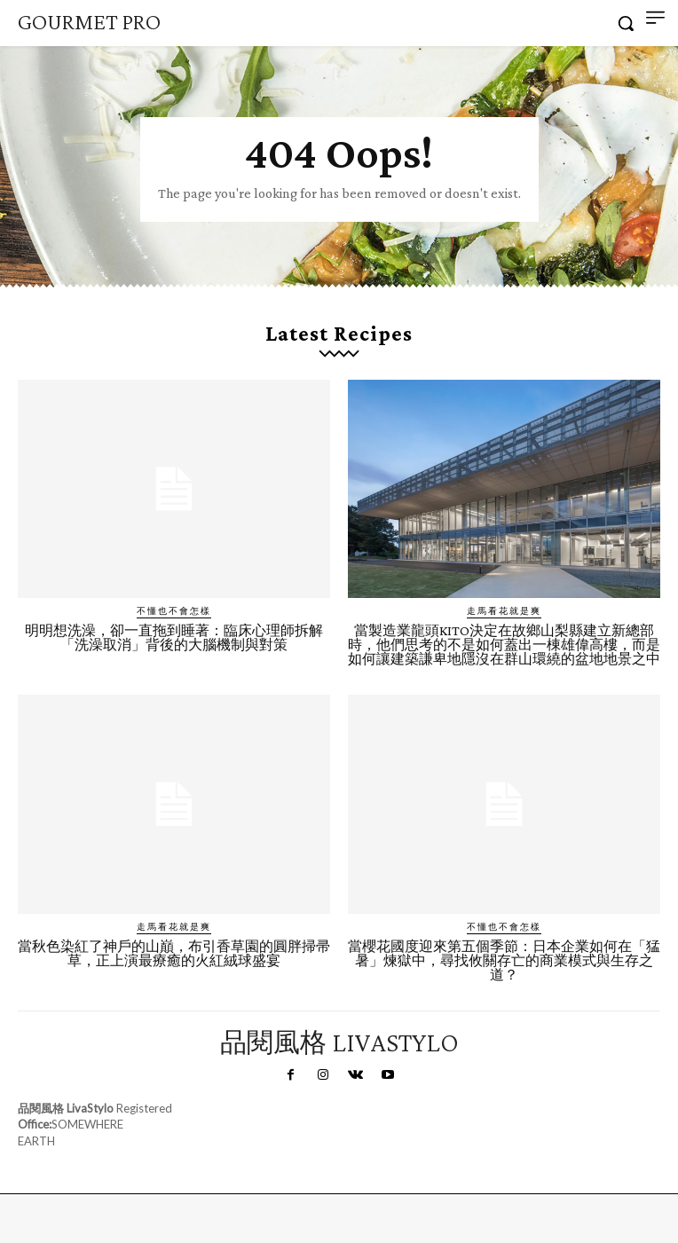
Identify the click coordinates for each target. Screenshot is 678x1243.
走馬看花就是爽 (504, 610)
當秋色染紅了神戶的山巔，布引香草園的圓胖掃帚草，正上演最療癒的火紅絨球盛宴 (174, 953)
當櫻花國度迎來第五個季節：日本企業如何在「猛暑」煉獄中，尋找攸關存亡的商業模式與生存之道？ (504, 960)
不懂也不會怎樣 (174, 610)
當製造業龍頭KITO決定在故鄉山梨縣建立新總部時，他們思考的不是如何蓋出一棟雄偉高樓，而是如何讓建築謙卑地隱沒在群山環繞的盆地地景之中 (504, 644)
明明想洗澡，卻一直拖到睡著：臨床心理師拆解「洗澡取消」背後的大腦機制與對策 (174, 637)
